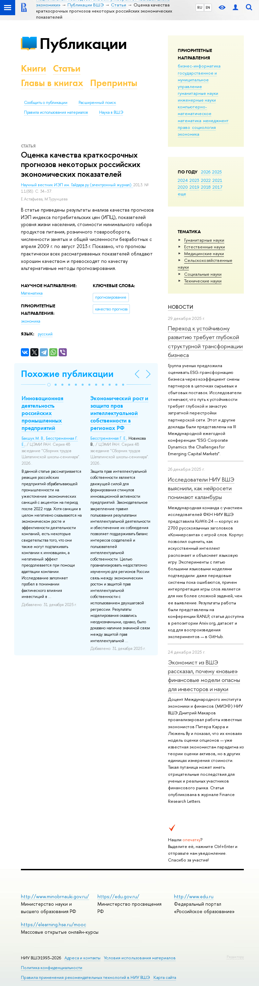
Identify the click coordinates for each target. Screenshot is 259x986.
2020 (183, 187)
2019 (194, 187)
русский (45, 334)
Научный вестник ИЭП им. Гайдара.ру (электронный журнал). (77, 185)
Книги (33, 68)
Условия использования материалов (140, 958)
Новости (180, 306)
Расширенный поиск (97, 102)
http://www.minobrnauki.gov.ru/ (55, 896)
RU (199, 7)
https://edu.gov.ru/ (118, 896)
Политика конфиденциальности (51, 967)
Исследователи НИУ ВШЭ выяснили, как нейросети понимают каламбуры (201, 488)
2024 (183, 180)
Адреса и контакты (82, 958)
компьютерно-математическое (194, 110)
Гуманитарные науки (204, 240)
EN (208, 7)
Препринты (113, 83)
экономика (188, 134)
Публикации (83, 43)
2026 (205, 172)
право (184, 127)
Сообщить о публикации (45, 102)
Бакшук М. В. (33, 438)
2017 (217, 187)
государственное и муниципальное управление (197, 79)
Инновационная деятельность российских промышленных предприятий (42, 413)
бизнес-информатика (199, 66)
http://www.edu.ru (193, 896)
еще (182, 194)
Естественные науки (204, 247)
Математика (31, 293)
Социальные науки (203, 274)
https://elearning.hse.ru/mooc (53, 924)
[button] (49, 384)
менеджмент (216, 120)
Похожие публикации (67, 374)
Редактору (235, 956)
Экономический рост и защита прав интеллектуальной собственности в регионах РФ (119, 413)
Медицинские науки (204, 253)
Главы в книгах (52, 83)
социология (204, 127)
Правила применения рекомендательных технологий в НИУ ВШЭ (85, 977)
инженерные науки (197, 100)
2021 (217, 180)
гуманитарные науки (198, 93)
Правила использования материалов (56, 112)
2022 (206, 180)
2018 (206, 187)
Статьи (67, 68)
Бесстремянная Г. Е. (108, 438)
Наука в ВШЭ (111, 112)
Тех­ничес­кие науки (203, 281)
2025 (217, 172)
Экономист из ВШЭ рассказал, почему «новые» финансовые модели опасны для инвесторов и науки (204, 675)
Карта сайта (164, 977)
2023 (194, 180)
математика (189, 120)
